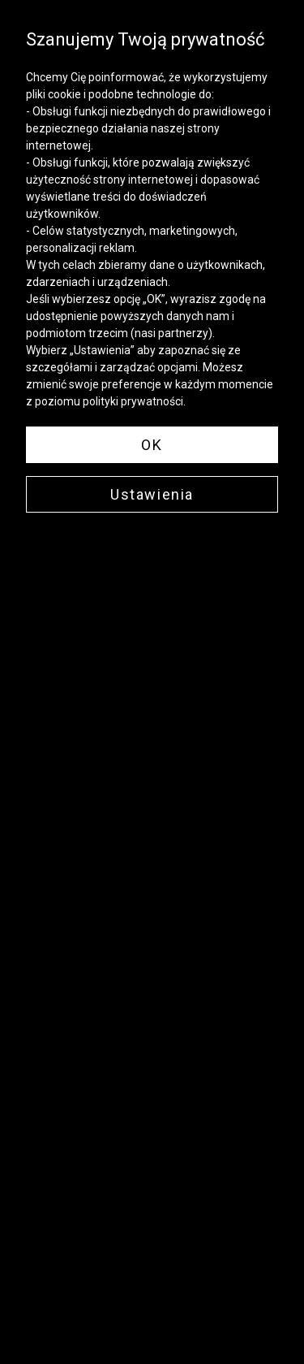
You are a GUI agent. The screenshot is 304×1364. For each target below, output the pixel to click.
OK (151, 444)
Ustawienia (152, 494)
